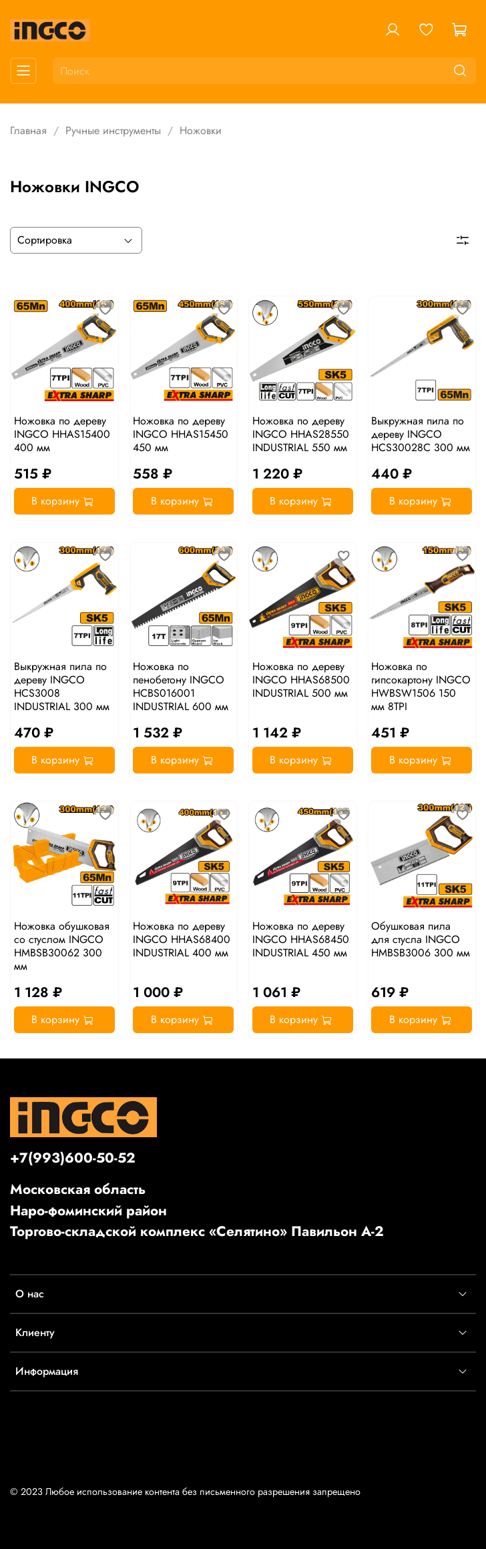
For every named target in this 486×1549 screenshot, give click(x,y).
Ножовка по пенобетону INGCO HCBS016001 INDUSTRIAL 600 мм (180, 686)
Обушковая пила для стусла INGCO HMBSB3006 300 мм (420, 939)
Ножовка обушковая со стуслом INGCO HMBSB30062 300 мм (61, 946)
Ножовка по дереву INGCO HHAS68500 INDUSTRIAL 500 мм (301, 680)
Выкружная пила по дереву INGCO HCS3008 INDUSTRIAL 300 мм (61, 686)
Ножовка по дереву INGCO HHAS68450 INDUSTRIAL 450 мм (300, 939)
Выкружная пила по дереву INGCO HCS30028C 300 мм (420, 434)
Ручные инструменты (113, 130)
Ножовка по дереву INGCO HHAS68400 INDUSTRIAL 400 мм (181, 939)
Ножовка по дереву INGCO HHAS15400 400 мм (62, 434)
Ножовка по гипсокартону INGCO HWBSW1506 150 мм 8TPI (421, 686)
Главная (28, 130)
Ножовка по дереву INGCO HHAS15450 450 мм (180, 434)
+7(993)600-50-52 (73, 1158)
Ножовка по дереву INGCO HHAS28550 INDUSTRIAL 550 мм (300, 434)
